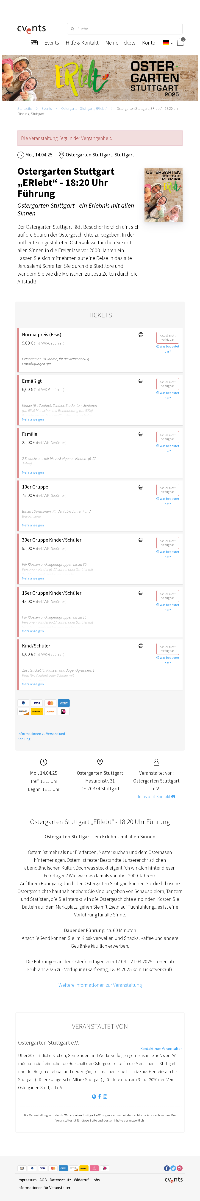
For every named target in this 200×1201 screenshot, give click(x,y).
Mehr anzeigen (33, 419)
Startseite (24, 108)
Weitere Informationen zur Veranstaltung (100, 985)
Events (47, 108)
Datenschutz (60, 1179)
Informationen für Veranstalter (43, 1187)
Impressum (27, 1179)
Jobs (96, 1179)
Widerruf (81, 1179)
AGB (43, 1179)
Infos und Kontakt (156, 796)
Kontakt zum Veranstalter (161, 1048)
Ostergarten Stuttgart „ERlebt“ (84, 108)
